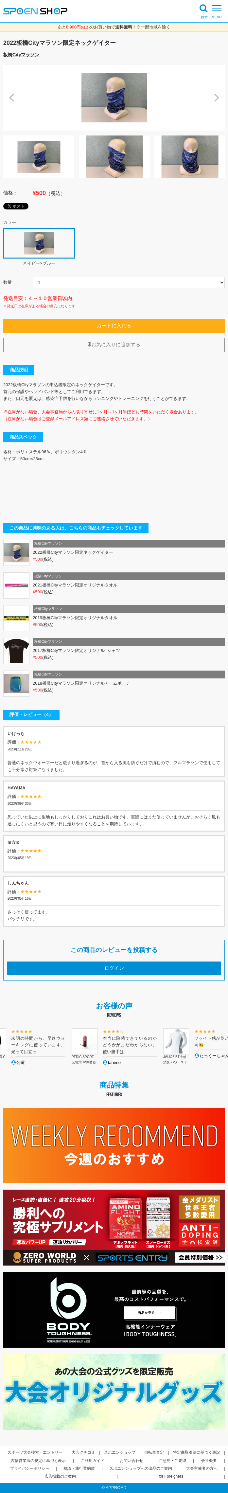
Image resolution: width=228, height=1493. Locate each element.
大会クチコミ (83, 1452)
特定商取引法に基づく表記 (196, 1452)
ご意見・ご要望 (172, 1460)
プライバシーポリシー (29, 1468)
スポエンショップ (119, 1452)
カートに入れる (114, 325)
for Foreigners (171, 1476)
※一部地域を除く (153, 27)
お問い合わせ (131, 1460)
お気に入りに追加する (114, 344)
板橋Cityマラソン (21, 54)
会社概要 (209, 1460)
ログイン (114, 968)
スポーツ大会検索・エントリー (35, 1452)
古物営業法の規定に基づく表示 (38, 1460)
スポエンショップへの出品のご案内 (140, 1468)
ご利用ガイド (92, 1460)
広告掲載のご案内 (60, 1476)
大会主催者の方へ (202, 1468)
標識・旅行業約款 (79, 1468)
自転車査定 (154, 1452)
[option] (114, 98)
